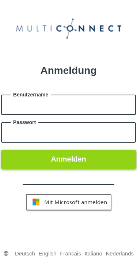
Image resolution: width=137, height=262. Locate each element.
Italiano (93, 253)
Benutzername (30, 95)
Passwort (24, 122)
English (48, 253)
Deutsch (25, 253)
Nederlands (120, 253)
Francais (70, 253)
